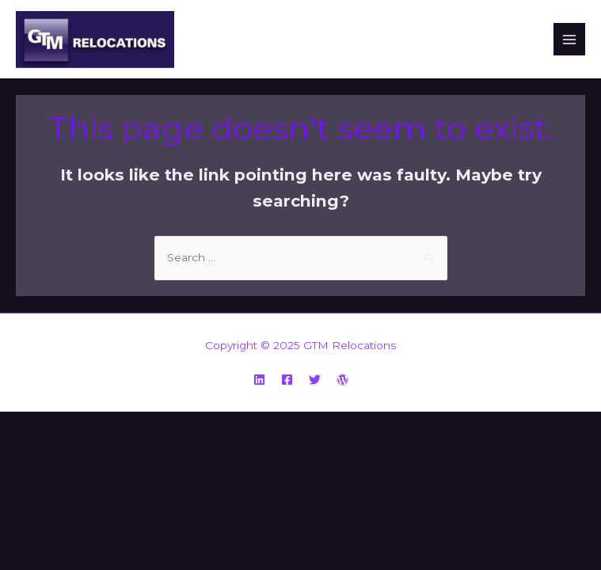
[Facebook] (287, 380)
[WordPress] (342, 380)
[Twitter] (315, 380)
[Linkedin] (259, 380)
